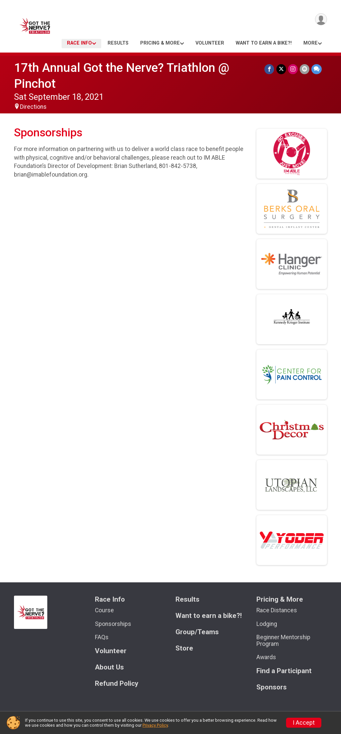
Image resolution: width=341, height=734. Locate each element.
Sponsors (271, 687)
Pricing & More (160, 43)
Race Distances (276, 610)
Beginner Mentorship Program (283, 640)
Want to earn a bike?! (264, 43)
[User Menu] (321, 19)
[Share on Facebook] (269, 69)
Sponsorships (113, 624)
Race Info (79, 43)
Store (184, 648)
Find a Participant (284, 671)
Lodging (266, 624)
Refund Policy (116, 683)
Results (118, 43)
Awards (266, 657)
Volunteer (209, 43)
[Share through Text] (316, 69)
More (310, 43)
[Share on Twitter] (281, 69)
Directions (33, 106)
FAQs (102, 637)
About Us (109, 667)
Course (104, 610)
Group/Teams (197, 632)
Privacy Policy (155, 725)
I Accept (304, 722)
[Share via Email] (304, 69)
